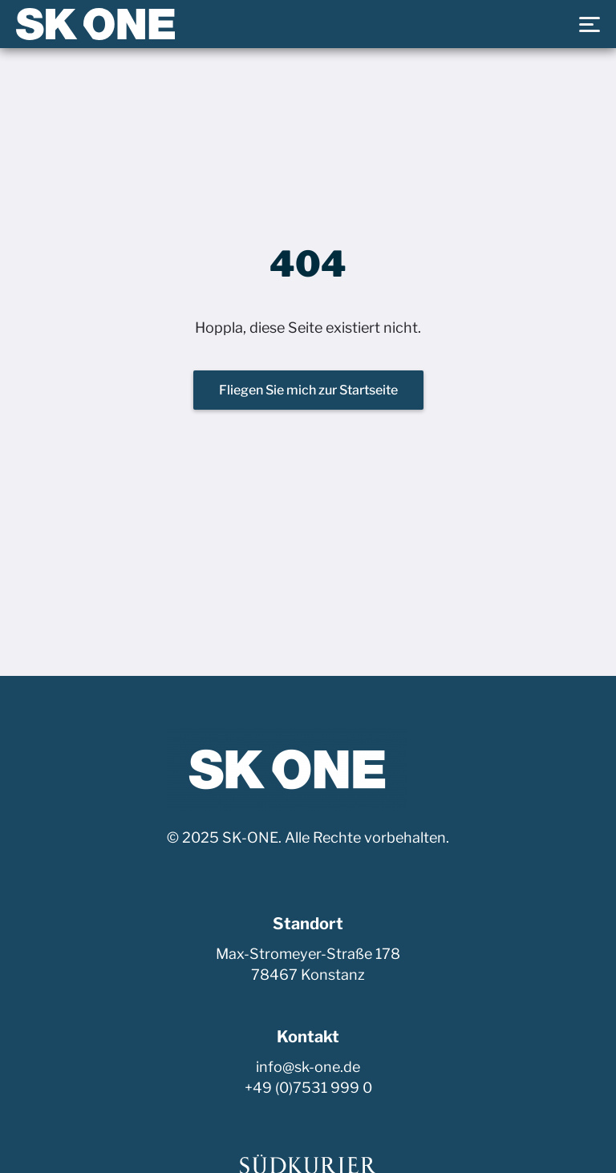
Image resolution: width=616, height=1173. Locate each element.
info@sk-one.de (308, 1066)
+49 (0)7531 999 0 (308, 1087)
